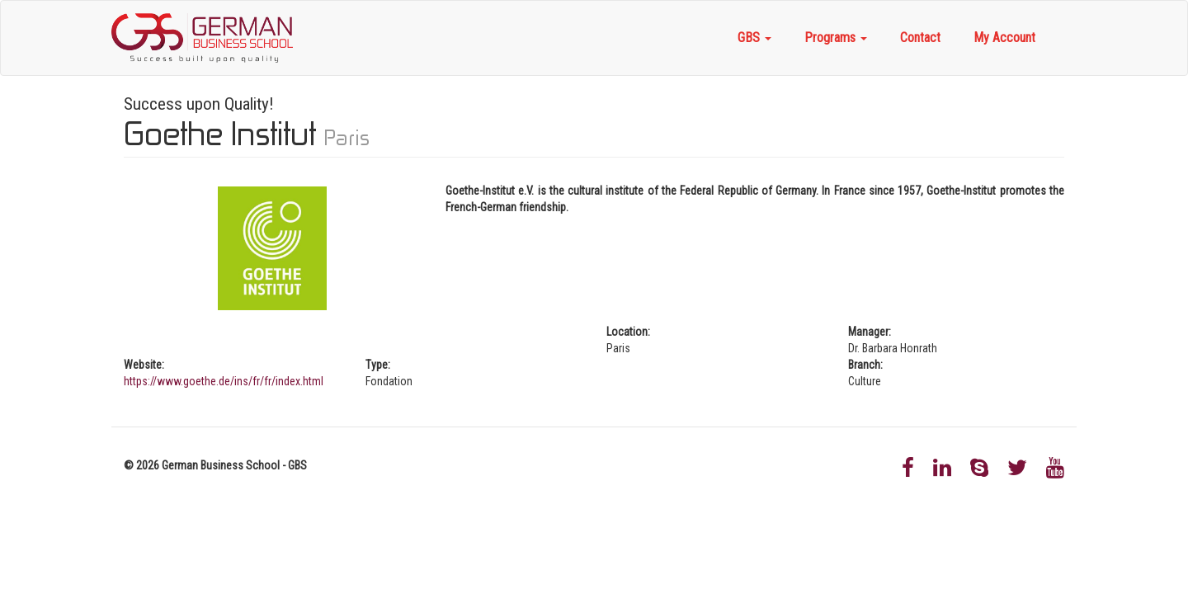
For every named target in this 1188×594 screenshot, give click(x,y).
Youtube (1055, 467)
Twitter (1017, 467)
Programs (835, 37)
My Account (1004, 37)
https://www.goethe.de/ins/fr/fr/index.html (223, 381)
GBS (754, 37)
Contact (920, 37)
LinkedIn (942, 467)
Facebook (908, 467)
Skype (979, 467)
